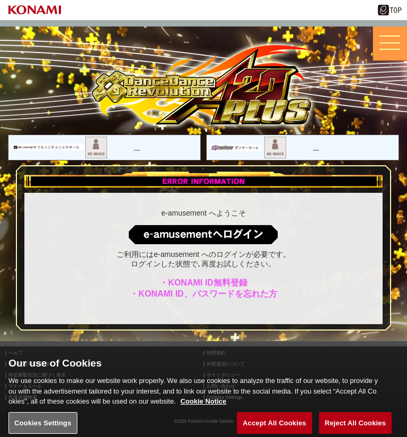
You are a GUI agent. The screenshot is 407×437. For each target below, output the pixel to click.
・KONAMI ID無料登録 (203, 282)
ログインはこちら (203, 234)
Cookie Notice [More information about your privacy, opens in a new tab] (203, 408)
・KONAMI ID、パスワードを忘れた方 (203, 293)
